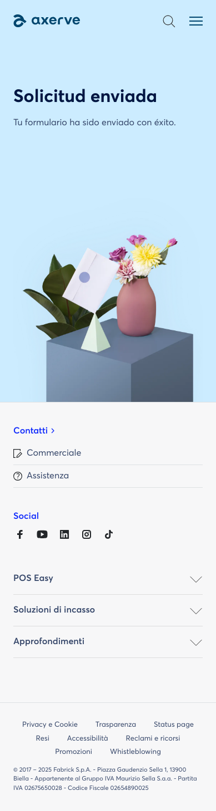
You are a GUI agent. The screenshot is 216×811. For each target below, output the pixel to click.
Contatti (30, 431)
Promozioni (73, 752)
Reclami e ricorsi (153, 738)
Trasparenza (116, 724)
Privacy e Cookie (50, 724)
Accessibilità (87, 738)
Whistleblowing (135, 752)
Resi (42, 738)
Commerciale (54, 453)
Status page (174, 724)
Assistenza (48, 476)
